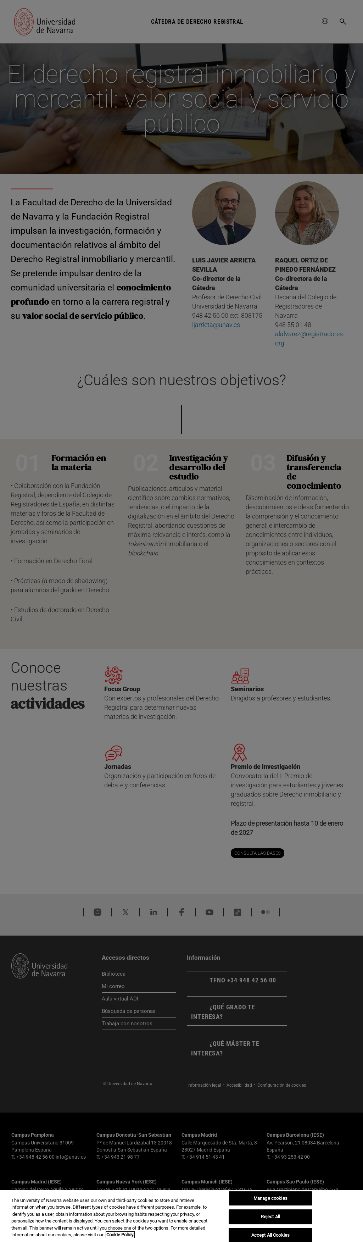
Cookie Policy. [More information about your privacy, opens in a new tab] (120, 1234)
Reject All (270, 1216)
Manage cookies (270, 1198)
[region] (181, 1216)
